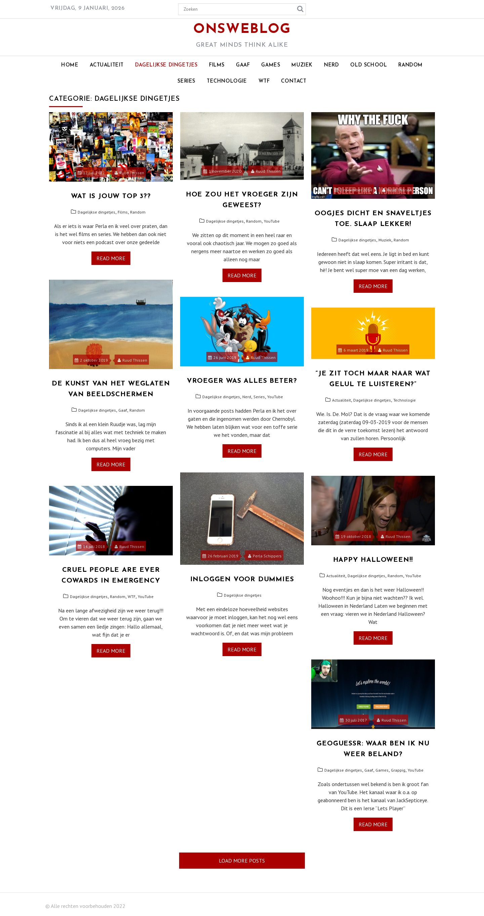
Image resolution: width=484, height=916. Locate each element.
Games (270, 65)
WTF (264, 81)
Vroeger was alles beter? (242, 381)
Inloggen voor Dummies (242, 579)
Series (186, 81)
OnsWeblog (241, 29)
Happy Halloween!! (373, 560)
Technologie (227, 81)
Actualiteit (107, 65)
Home (69, 65)
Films (217, 65)
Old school (368, 65)
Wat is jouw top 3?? (111, 196)
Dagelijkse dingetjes (166, 65)
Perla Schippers (265, 555)
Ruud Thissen (129, 172)
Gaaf (243, 65)
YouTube (272, 221)
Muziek (302, 65)
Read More (110, 258)
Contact (293, 81)
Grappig (398, 770)
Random (410, 65)
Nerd (331, 65)
